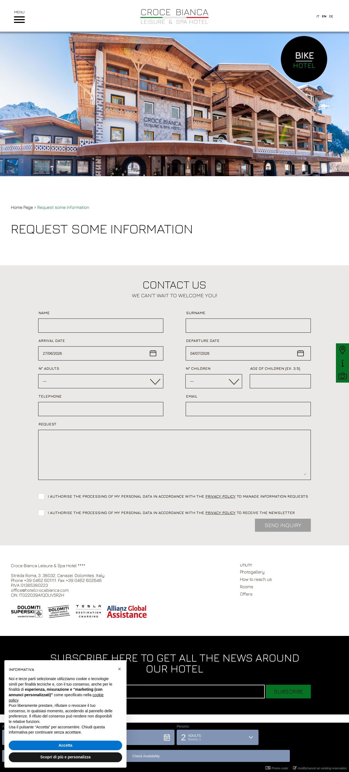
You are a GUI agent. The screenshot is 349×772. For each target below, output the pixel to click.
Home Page (22, 207)
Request (47, 424)
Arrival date (51, 340)
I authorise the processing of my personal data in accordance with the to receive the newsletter (171, 512)
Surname (195, 312)
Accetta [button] (66, 745)
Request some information (63, 207)
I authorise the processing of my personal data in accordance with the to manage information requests (179, 496)
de (331, 16)
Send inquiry (282, 525)
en (324, 16)
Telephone (50, 396)
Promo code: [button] (277, 768)
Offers (246, 593)
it (318, 16)
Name (44, 312)
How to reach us (256, 579)
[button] (131, 754)
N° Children (198, 368)
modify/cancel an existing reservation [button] (320, 768)
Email (191, 396)
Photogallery (252, 571)
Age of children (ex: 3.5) (275, 368)
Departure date (202, 340)
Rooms (246, 586)
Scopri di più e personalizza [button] (65, 757)
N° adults (48, 368)
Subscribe (288, 691)
